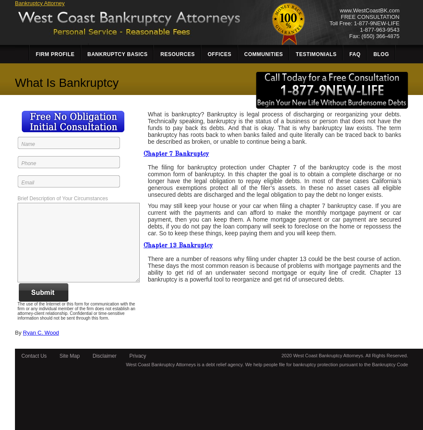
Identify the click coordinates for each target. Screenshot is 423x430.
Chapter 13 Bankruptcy (178, 246)
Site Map (69, 356)
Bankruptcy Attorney (40, 3)
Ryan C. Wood (41, 332)
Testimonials (316, 54)
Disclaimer (105, 356)
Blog (381, 54)
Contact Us (34, 356)
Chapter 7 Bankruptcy (176, 154)
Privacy (137, 356)
